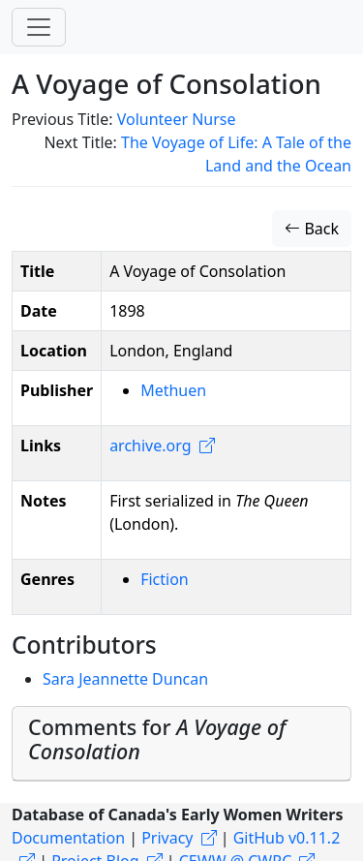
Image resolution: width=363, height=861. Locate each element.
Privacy (167, 837)
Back (312, 228)
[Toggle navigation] (39, 27)
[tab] (181, 744)
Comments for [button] (157, 739)
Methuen (173, 390)
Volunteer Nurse (176, 119)
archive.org (150, 445)
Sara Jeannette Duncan (125, 679)
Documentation (68, 837)
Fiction (164, 579)
